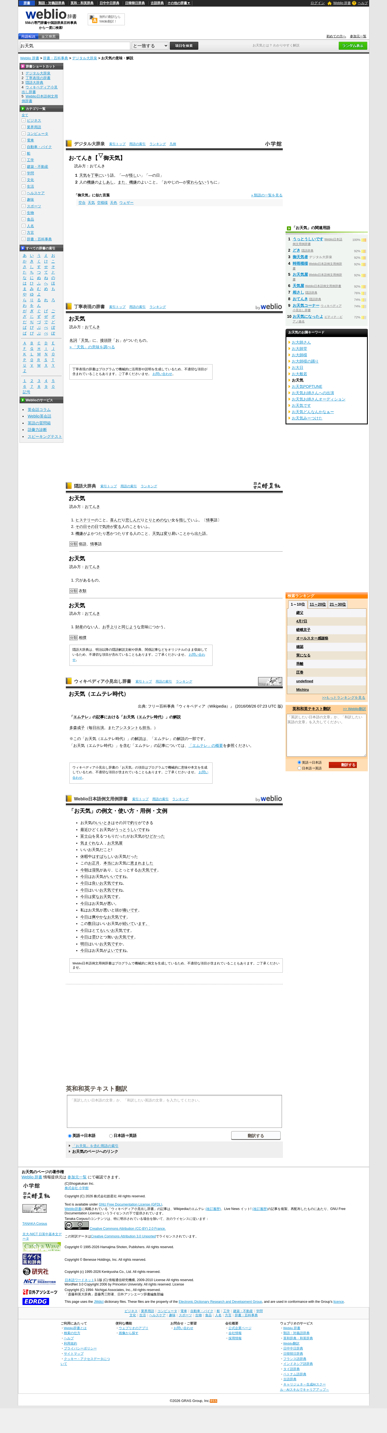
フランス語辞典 (294, 1358)
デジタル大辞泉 (84, 58)
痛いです (130, 910)
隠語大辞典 (85, 486)
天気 (83, 175)
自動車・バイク (39, 147)
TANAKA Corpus (34, 1224)
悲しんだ (133, 520)
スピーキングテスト (45, 436)
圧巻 (299, 672)
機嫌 (91, 182)
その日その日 (86, 526)
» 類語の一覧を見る (267, 195)
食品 (30, 219)
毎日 (92, 727)
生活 (30, 186)
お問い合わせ (162, 373)
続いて (128, 923)
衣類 (82, 591)
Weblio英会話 (39, 416)
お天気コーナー (306, 305)
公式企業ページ (240, 1328)
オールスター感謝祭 (312, 638)
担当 (146, 727)
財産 (79, 627)
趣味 (30, 199)
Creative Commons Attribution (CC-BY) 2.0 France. (128, 1229)
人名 (30, 226)
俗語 (82, 544)
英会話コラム (39, 409)
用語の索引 (137, 144)
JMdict (98, 1302)
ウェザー (126, 203)
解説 (177, 717)
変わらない (196, 182)
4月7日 (301, 621)
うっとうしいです (130, 829)
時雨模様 (300, 263)
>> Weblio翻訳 (354, 709)
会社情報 (235, 1333)
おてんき (92, 327)
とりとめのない (158, 520)
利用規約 (70, 1343)
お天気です (147, 870)
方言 (30, 232)
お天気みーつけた (307, 418)
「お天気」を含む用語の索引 (95, 1146)
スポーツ (34, 206)
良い (96, 883)
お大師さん (301, 342)
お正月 (94, 863)
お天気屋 (115, 843)
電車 (30, 140)
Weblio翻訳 (291, 1343)
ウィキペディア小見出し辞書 (102, 681)
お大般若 (299, 374)
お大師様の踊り (305, 361)
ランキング (157, 144)
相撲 (82, 637)
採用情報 (235, 1338)
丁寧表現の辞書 (89, 306)
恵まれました (141, 863)
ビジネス (34, 120)
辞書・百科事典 (55, 58)
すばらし (103, 856)
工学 (30, 160)
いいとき (103, 822)
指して (185, 520)
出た (198, 533)
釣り (134, 822)
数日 (92, 923)
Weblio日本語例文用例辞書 (101, 799)
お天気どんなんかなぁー (313, 412)
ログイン (317, 3)
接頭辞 (106, 340)
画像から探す (129, 1333)
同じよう (129, 627)
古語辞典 (157, 3)
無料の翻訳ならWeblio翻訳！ (109, 19)
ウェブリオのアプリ (133, 1328)
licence (339, 1302)
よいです (115, 950)
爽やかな (99, 917)
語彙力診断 (37, 429)
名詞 (73, 340)
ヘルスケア (36, 193)
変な (96, 896)
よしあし (106, 182)
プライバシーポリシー (80, 1348)
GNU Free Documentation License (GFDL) (130, 1204)
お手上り (110, 627)
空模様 (102, 203)
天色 (113, 203)
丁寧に (96, 175)
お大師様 (299, 355)
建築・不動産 (37, 167)
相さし (298, 292)
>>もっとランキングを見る (343, 697)
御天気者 (300, 257)
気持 (106, 526)
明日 (84, 944)
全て (25, 115)
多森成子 (77, 727)
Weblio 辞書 (342, 3)
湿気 (96, 870)
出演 (100, 727)
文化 (30, 180)
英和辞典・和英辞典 (298, 1338)
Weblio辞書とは (75, 1328)
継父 (299, 613)
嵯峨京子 (303, 630)
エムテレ (81, 717)
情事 (210, 520)
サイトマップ (74, 1353)
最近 (84, 829)
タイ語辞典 (291, 1369)
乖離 (299, 664)
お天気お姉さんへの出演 (313, 393)
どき (296, 250)
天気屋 (298, 285)
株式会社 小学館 (77, 1188)
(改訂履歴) (213, 1209)
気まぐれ (88, 843)
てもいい (103, 930)
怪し (133, 175)
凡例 (173, 144)
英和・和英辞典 (82, 3)
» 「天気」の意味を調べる (92, 347)
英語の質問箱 (39, 423)
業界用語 (34, 127)
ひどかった (155, 836)
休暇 (84, 856)
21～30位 (338, 604)
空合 (82, 203)
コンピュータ (37, 134)
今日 (84, 876)
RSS (213, 1401)
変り (167, 533)
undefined (304, 681)
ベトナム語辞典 (294, 1374)
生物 (30, 213)
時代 (158, 717)
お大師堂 (299, 348)
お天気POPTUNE (307, 386)
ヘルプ (363, 3)
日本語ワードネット (79, 1280)
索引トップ (117, 144)
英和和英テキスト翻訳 (96, 1088)
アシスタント (127, 727)
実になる (303, 655)
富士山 (86, 836)
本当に (109, 863)
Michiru (302, 690)
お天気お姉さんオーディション (319, 399)
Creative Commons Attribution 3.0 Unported (123, 1236)
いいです (115, 876)
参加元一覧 (358, 36)
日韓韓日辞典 (135, 3)
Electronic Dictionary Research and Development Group (220, 1302)
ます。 (143, 923)
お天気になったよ (308, 316)
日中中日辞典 (109, 3)
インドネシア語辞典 (298, 1363)
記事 (100, 717)
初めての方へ (336, 36)
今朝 (84, 870)
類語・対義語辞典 (51, 3)
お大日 (297, 367)
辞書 (27, 3)
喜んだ (116, 520)
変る (118, 526)
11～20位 (318, 604)
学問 (30, 173)
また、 (123, 182)
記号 (26, 392)
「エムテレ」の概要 (205, 745)
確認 (299, 647)
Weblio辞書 (73, 1209)
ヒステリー (85, 520)
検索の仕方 (72, 1333)
